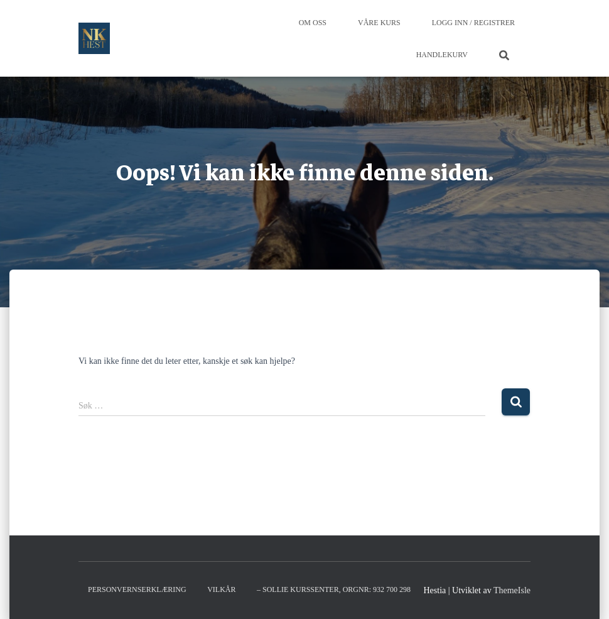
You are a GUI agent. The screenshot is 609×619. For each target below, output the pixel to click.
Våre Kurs (379, 22)
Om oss (312, 22)
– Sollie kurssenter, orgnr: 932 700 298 (334, 589)
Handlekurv (442, 54)
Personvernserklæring (137, 589)
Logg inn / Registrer (473, 22)
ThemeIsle (512, 590)
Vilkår (221, 589)
